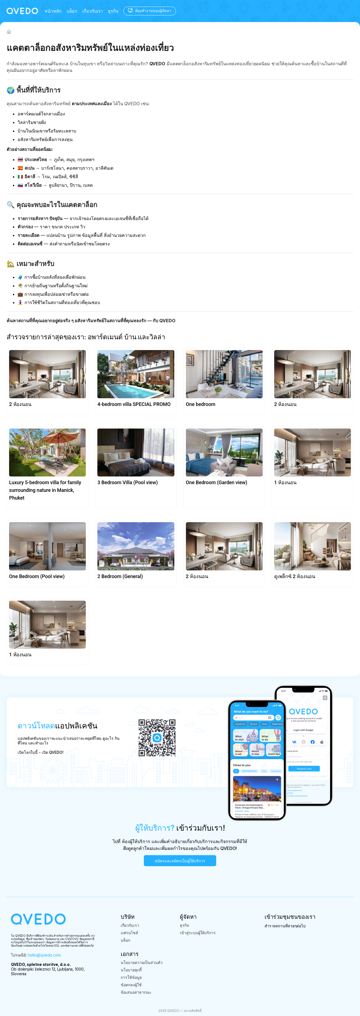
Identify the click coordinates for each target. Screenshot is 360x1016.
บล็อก (72, 11)
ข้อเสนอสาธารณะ (136, 992)
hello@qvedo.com (44, 955)
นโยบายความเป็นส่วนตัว (141, 962)
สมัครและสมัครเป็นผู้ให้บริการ (180, 860)
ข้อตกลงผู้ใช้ (131, 984)
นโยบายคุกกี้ (131, 970)
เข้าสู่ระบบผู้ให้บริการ (197, 932)
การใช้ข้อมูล (131, 977)
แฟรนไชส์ (129, 932)
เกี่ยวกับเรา (92, 11)
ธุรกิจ (113, 11)
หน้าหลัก (53, 11)
